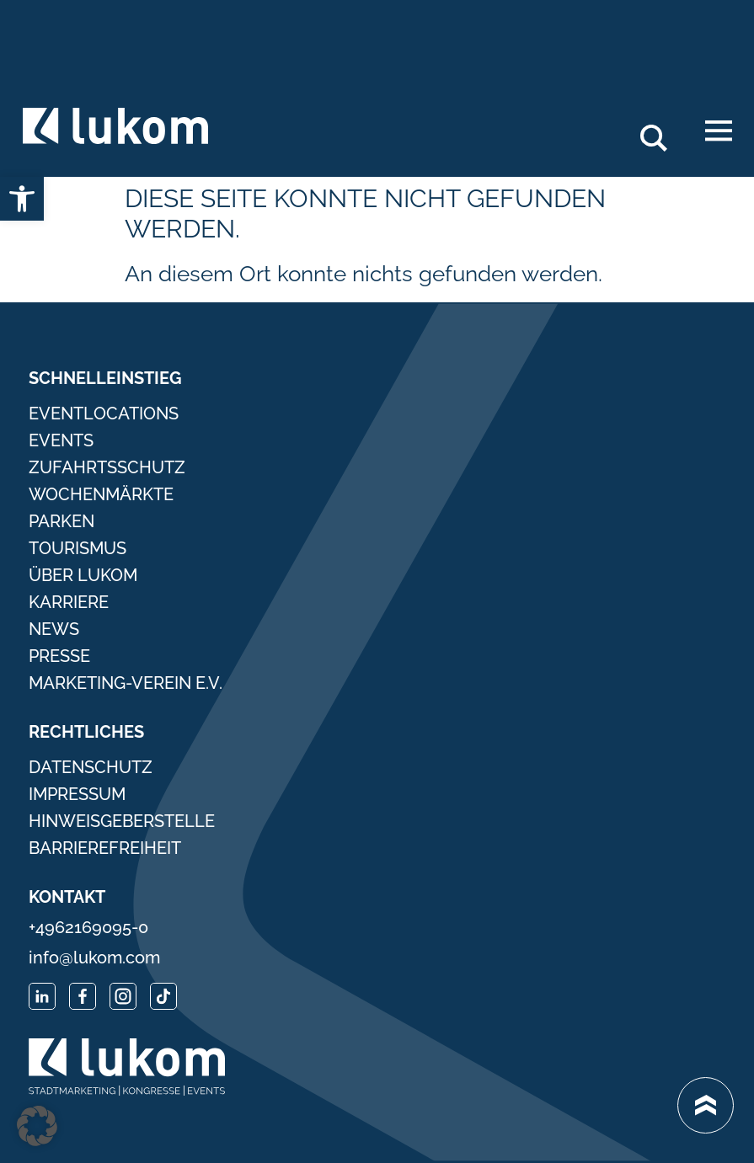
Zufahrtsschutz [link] (107, 467)
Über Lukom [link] (83, 575)
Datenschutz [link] (90, 767)
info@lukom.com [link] (94, 957)
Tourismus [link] (77, 548)
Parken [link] (61, 521)
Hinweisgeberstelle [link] (122, 821)
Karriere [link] (69, 602)
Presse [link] (59, 656)
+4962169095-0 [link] (88, 927)
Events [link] (61, 440)
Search (662, 131)
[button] (37, 1126)
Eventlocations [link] (104, 413)
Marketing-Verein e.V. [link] (125, 683)
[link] (22, 199)
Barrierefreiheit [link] (105, 848)
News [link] (54, 629)
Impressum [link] (77, 794)
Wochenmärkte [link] (101, 494)
